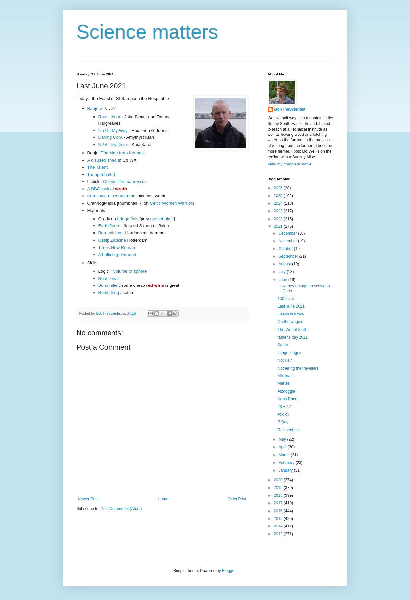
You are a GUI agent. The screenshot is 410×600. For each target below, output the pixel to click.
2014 (279, 526)
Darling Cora (110, 137)
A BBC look (98, 188)
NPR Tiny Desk (113, 144)
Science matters (147, 32)
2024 (279, 203)
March (284, 455)
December (288, 233)
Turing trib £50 (101, 174)
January (286, 470)
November (288, 241)
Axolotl (283, 414)
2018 (279, 495)
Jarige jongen (289, 352)
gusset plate (162, 218)
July (282, 271)
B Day (282, 422)
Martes (283, 383)
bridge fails (127, 218)
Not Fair (284, 360)
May (282, 439)
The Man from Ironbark (123, 152)
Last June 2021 (290, 306)
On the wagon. (290, 321)
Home (163, 499)
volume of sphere (130, 271)
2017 (279, 503)
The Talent (97, 167)
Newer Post (88, 499)
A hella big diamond (117, 254)
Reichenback (288, 430)
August (285, 264)
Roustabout (109, 116)
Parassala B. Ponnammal (112, 196)
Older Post (237, 499)
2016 (279, 511)
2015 (279, 518)
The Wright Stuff (291, 329)
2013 (279, 534)
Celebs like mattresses (125, 181)
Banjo (93, 108)
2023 (279, 211)
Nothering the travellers (297, 368)
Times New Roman (116, 247)
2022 (279, 219)
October (286, 248)
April (282, 447)
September (288, 256)
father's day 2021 (292, 337)
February (286, 462)
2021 (279, 226)
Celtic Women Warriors (172, 203)
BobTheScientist (290, 109)
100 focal (285, 298)
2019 (279, 487)
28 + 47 (284, 407)
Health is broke (290, 314)
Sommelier (108, 285)
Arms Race (287, 399)
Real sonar (108, 278)
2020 (279, 480)
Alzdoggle (286, 391)
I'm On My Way (113, 130)
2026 (279, 188)
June (283, 279)
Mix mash (285, 376)
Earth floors (109, 225)
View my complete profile (290, 164)
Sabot (282, 345)
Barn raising (109, 232)
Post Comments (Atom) (121, 508)
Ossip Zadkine (112, 240)
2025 (279, 196)
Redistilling (108, 292)
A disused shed (102, 160)
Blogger (229, 570)
